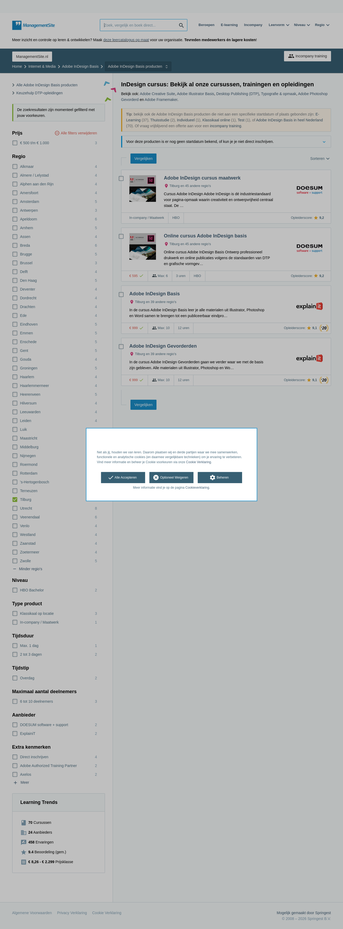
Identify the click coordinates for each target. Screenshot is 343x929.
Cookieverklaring (197, 487)
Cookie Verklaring (198, 462)
